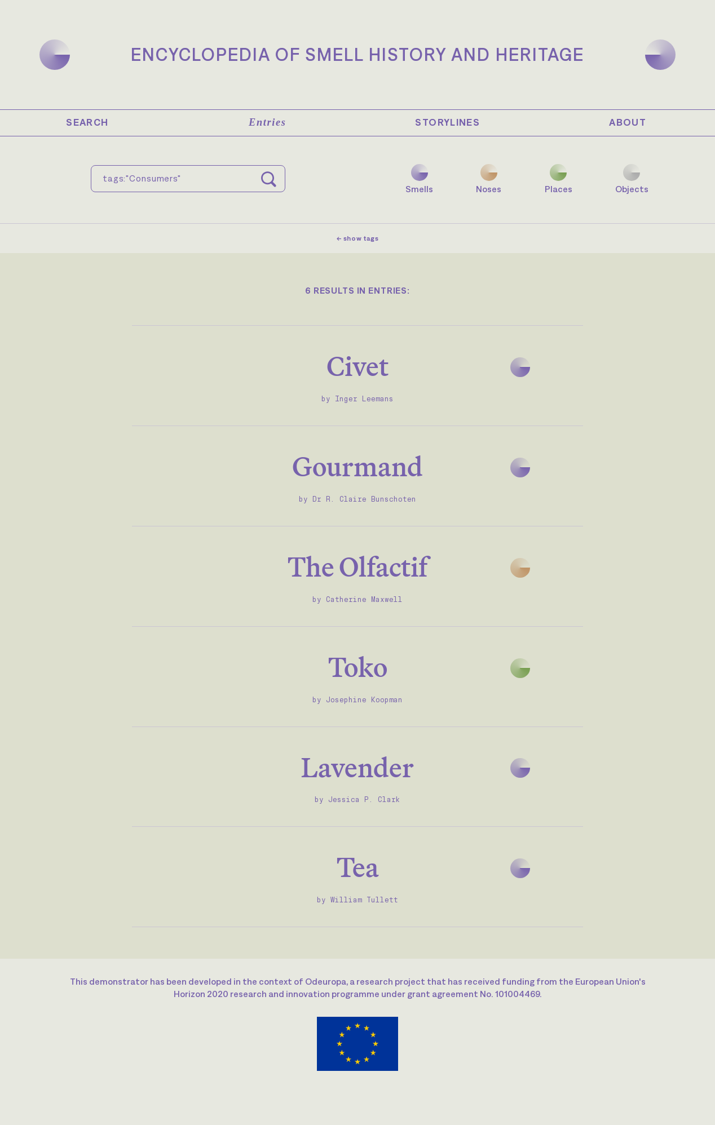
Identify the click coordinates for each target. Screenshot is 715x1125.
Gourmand (357, 466)
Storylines (447, 122)
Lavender (357, 767)
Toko (357, 667)
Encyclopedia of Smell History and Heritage (357, 54)
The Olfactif (357, 567)
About (627, 122)
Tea (358, 867)
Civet (357, 366)
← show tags (358, 238)
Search (87, 122)
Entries (267, 122)
